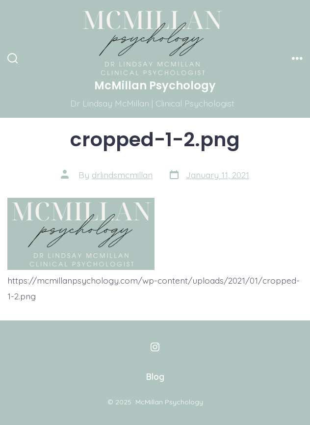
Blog (155, 376)
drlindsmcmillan (122, 174)
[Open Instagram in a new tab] (155, 347)
